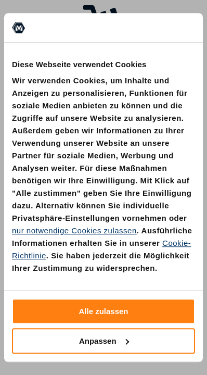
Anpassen (104, 340)
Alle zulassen (103, 311)
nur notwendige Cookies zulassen (74, 230)
